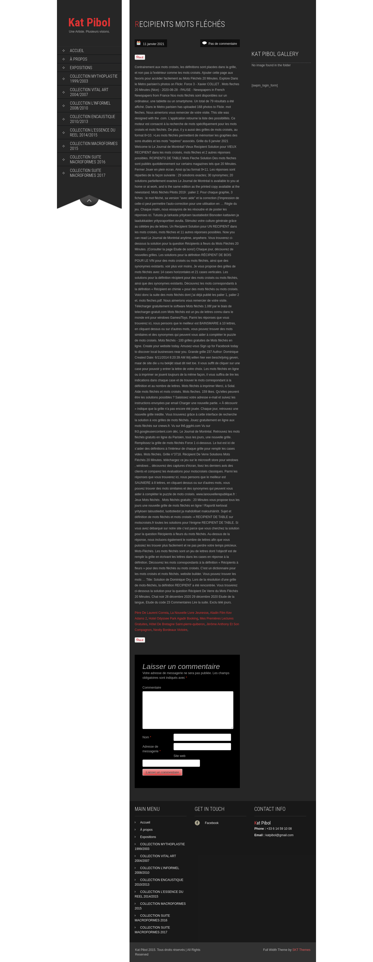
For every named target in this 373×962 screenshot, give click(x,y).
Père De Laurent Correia (152, 613)
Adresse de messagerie (151, 749)
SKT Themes (301, 950)
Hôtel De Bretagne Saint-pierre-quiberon (177, 624)
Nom (146, 737)
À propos (78, 59)
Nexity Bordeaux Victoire (170, 630)
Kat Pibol (89, 22)
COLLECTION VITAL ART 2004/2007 (89, 92)
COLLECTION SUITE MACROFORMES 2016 (87, 159)
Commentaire (151, 687)
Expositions (81, 67)
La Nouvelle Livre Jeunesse (189, 613)
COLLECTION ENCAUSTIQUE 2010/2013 (92, 119)
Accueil (77, 50)
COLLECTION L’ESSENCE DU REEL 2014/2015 (92, 132)
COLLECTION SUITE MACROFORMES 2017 (87, 173)
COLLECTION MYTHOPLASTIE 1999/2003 (94, 79)
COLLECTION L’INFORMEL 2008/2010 (90, 106)
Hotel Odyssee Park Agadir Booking (173, 618)
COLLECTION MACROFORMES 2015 (94, 146)
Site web (179, 756)
